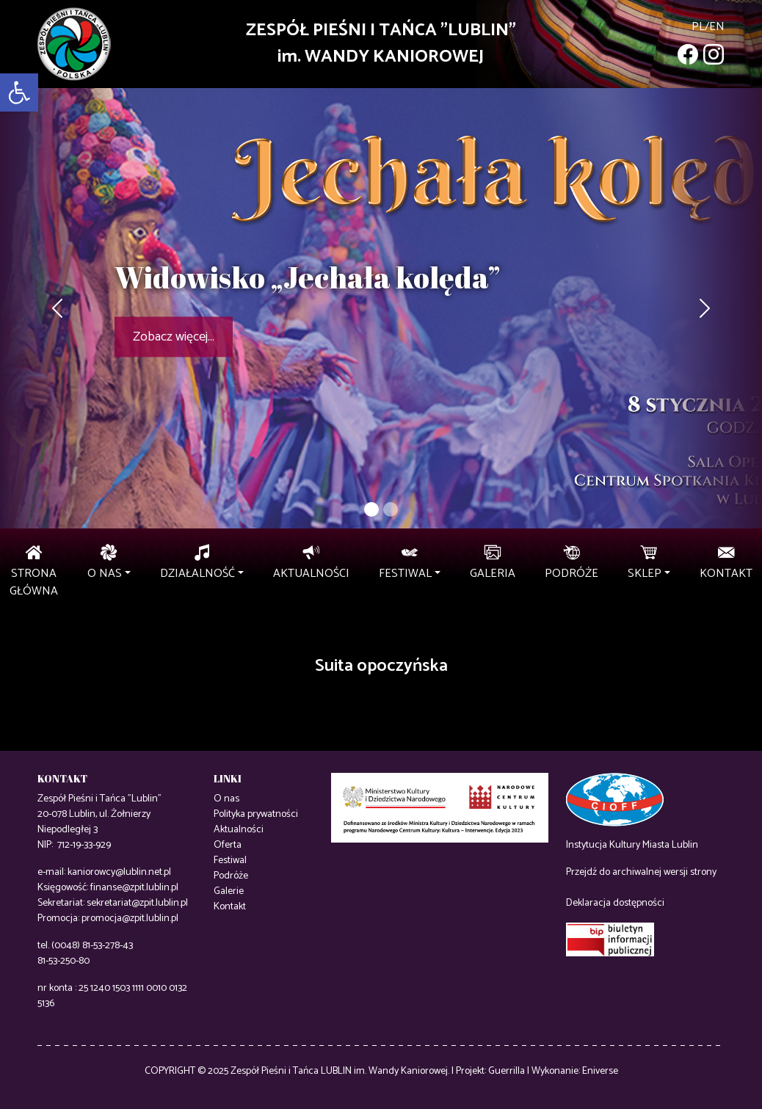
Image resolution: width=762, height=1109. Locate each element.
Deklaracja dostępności (615, 903)
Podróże (231, 876)
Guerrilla (506, 1071)
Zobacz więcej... (173, 337)
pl (698, 27)
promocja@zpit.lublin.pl (129, 918)
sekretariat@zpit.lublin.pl (137, 903)
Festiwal (230, 860)
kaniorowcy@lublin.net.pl (119, 872)
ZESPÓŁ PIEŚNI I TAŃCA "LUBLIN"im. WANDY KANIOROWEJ (381, 43)
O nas (226, 798)
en (717, 27)
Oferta (228, 845)
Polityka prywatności (256, 814)
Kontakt (230, 906)
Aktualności (239, 829)
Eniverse (600, 1071)
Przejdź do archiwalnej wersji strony (641, 872)
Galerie (229, 891)
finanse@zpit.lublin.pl (134, 887)
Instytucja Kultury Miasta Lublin (632, 845)
